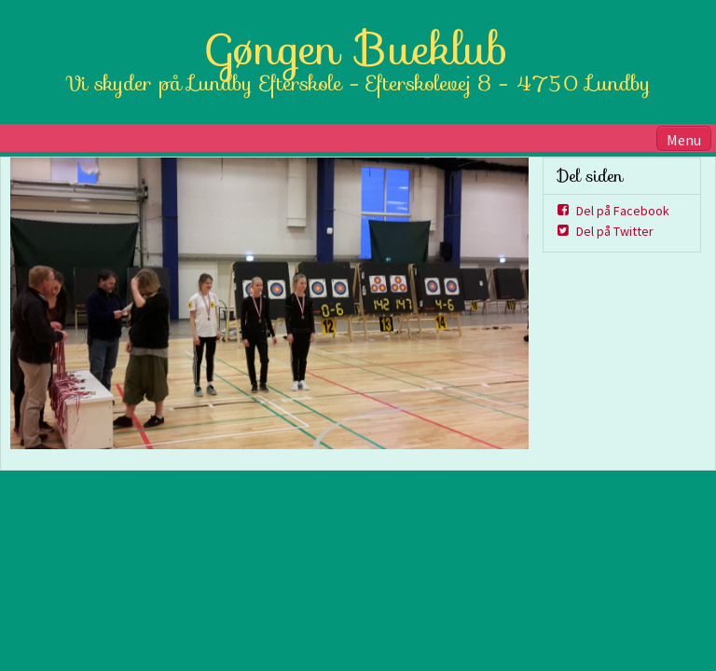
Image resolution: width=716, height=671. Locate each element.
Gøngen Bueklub (358, 49)
